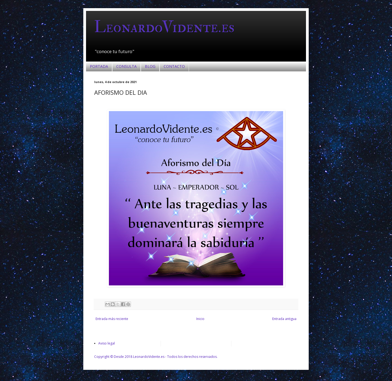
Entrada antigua (284, 318)
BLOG (150, 66)
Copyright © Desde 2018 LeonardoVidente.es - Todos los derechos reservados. (156, 356)
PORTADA (99, 66)
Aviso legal (106, 343)
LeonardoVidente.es (164, 27)
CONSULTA (126, 66)
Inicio (200, 318)
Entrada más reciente (112, 318)
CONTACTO (174, 66)
